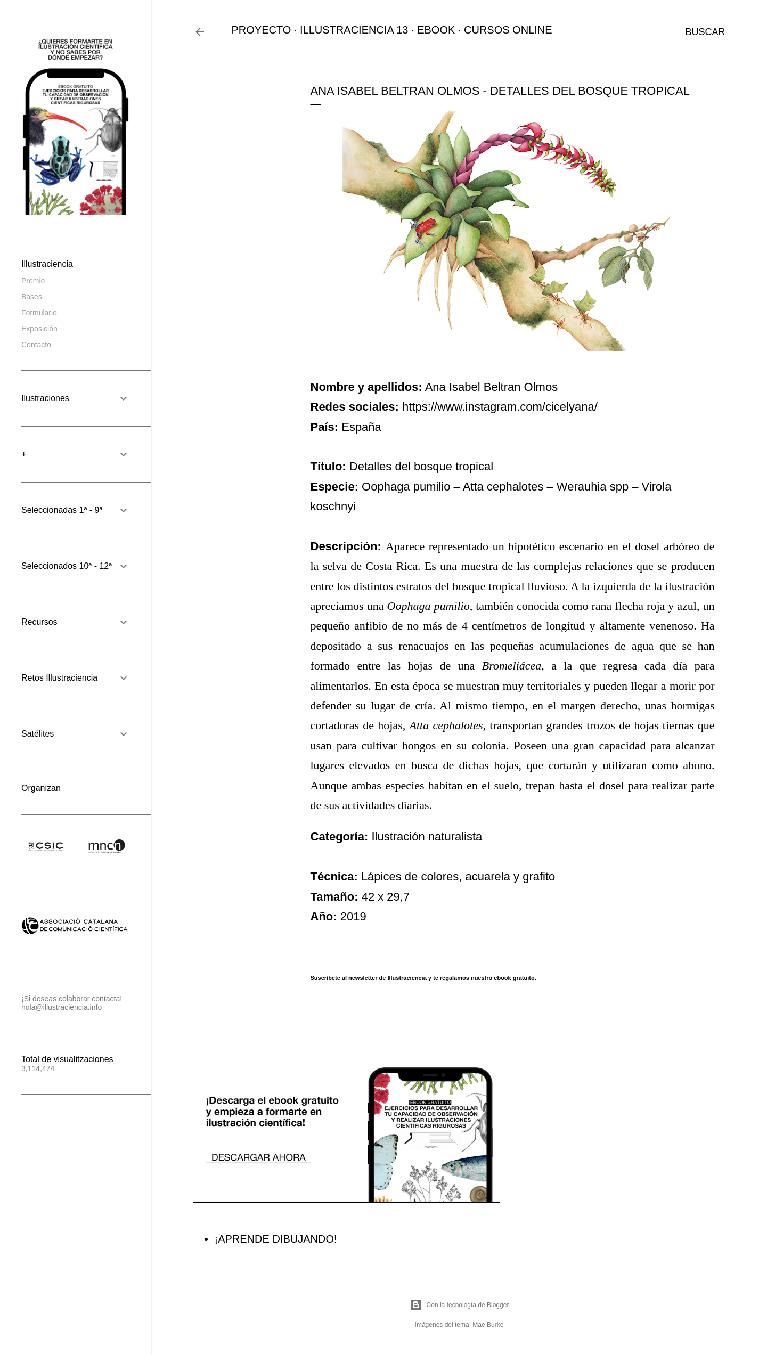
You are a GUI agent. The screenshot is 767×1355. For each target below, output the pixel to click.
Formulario (39, 312)
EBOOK (436, 30)
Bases (31, 296)
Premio (33, 280)
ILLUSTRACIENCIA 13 (354, 30)
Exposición (39, 328)
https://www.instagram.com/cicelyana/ (500, 406)
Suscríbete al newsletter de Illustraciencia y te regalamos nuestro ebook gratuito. (423, 978)
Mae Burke (487, 1324)
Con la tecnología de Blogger (459, 1305)
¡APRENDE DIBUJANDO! (276, 1239)
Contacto (36, 344)
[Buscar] (705, 32)
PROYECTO (261, 30)
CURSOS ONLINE (508, 30)
